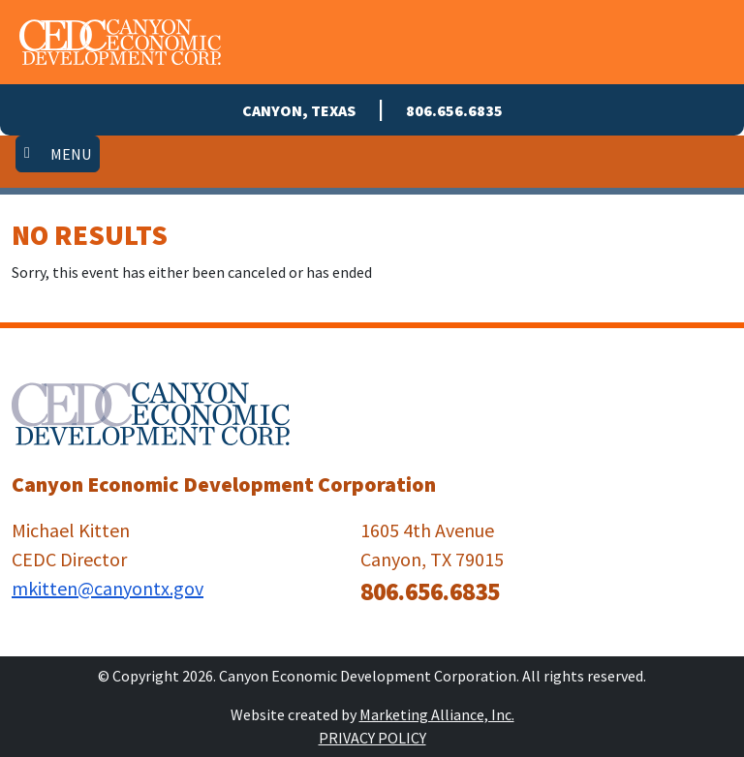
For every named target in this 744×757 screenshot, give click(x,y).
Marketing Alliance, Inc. (436, 714)
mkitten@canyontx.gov (107, 588)
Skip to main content (0, 16)
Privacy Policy (372, 737)
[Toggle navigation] (58, 154)
